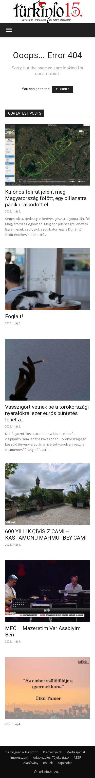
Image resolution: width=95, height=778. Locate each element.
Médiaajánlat (76, 752)
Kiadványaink (52, 752)
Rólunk (48, 763)
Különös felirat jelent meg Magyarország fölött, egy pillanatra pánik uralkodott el (46, 198)
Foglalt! (14, 316)
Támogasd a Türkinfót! (22, 752)
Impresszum (19, 757)
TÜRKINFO (62, 89)
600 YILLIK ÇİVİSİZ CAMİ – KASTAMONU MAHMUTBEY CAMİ (46, 534)
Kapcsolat (65, 763)
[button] (9, 30)
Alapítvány (30, 763)
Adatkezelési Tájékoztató (51, 757)
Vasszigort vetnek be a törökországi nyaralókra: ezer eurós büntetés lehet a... (47, 413)
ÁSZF (77, 757)
